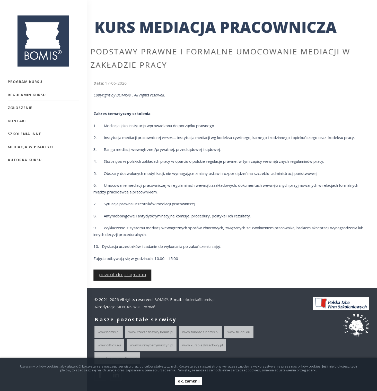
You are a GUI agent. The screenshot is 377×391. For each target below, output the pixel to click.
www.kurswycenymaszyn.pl (151, 345)
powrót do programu (120, 274)
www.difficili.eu (109, 345)
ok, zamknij (188, 381)
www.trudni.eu (238, 332)
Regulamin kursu (27, 94)
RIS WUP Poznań (141, 306)
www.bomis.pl (108, 332)
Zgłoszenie (20, 107)
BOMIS (161, 299)
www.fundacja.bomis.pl (200, 332)
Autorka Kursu (25, 159)
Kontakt (18, 120)
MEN (121, 306)
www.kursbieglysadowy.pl (202, 345)
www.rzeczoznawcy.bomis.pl (150, 332)
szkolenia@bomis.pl (199, 299)
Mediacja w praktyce (31, 146)
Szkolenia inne (24, 133)
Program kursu (25, 81)
